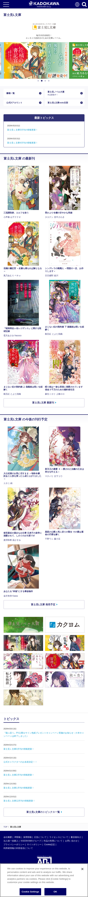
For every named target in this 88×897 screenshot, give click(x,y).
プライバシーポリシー (13, 844)
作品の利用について (53, 841)
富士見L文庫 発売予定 (43, 604)
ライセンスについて (58, 837)
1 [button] (38, 81)
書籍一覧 (10, 93)
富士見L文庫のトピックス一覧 (43, 812)
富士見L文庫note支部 (58, 102)
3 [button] (45, 81)
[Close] (82, 874)
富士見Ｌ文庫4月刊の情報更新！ (22, 143)
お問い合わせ (71, 841)
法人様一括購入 (10, 841)
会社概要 (7, 837)
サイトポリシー (34, 844)
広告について (40, 837)
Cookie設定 (49, 844)
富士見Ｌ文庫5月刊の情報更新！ (22, 130)
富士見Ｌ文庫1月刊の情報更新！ (18, 788)
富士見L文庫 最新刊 (43, 402)
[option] (44, 60)
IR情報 (17, 837)
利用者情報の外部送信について (18, 848)
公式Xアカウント (14, 102)
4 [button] (49, 81)
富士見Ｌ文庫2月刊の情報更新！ (18, 775)
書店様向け (76, 837)
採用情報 (27, 837)
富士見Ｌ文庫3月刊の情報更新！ (18, 749)
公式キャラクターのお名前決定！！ (20, 762)
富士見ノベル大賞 (63, 93)
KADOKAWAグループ (31, 841)
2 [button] (42, 81)
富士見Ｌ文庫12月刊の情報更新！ (19, 801)
